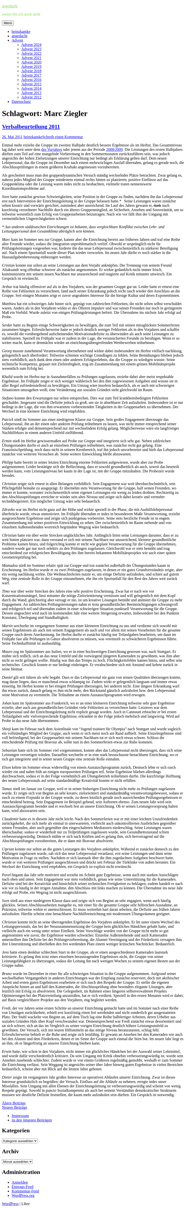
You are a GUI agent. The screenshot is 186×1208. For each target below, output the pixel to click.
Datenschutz (21, 101)
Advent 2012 (31, 97)
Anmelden (20, 1182)
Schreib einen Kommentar (62, 137)
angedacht (10, 6)
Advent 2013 (31, 93)
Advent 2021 (31, 58)
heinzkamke (21, 31)
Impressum (20, 1116)
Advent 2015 (31, 84)
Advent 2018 (31, 71)
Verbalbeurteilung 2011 (31, 126)
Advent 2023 (31, 49)
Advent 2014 (31, 88)
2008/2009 (114, 149)
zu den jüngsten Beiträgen (32, 1120)
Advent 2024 (31, 45)
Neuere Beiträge (14, 1107)
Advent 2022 (31, 53)
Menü (8, 23)
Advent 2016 (31, 80)
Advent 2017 (31, 75)
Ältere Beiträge (14, 1103)
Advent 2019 (31, 66)
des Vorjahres (51, 149)
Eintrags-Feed (22, 1187)
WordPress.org (23, 1195)
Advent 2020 (31, 62)
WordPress (10, 1204)
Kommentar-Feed (25, 1191)
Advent (17, 40)
